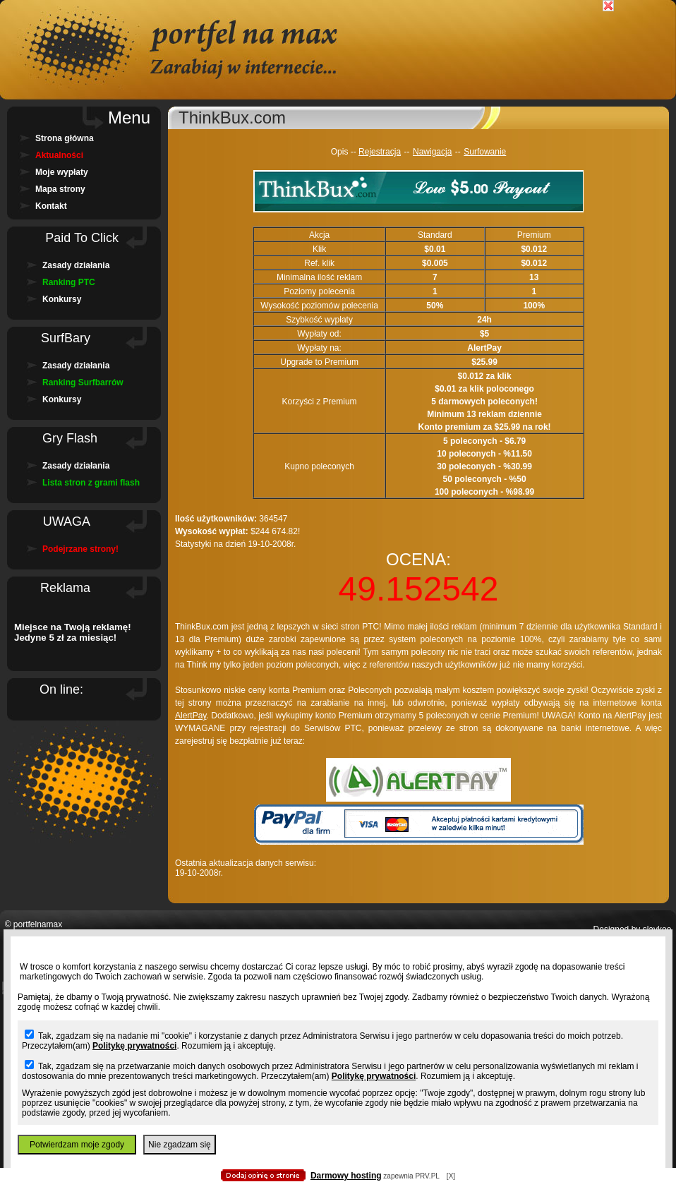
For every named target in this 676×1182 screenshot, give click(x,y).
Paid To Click (82, 238)
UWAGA (66, 521)
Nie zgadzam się (179, 1145)
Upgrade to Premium (319, 362)
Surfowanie (485, 152)
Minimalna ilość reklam (319, 277)
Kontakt (51, 206)
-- (407, 152)
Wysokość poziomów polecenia (319, 305)
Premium (534, 235)
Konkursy (61, 299)
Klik (319, 249)
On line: (61, 689)
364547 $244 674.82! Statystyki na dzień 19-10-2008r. (237, 531)
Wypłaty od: (319, 334)
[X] (451, 1176)
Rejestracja (379, 152)
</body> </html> (338, 70)
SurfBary (65, 338)
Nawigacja (432, 152)
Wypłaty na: (319, 348)
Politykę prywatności (134, 1046)
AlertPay (190, 715)
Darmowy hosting (346, 1176)
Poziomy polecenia (319, 291)
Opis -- (344, 152)
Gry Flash (69, 438)
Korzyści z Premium (319, 401)
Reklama (65, 588)
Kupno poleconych (319, 466)
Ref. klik (319, 263)
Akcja (319, 235)
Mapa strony (60, 189)
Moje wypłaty (61, 172)
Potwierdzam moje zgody (77, 1145)
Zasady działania (75, 265)
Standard (435, 235)
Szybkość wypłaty (319, 320)
